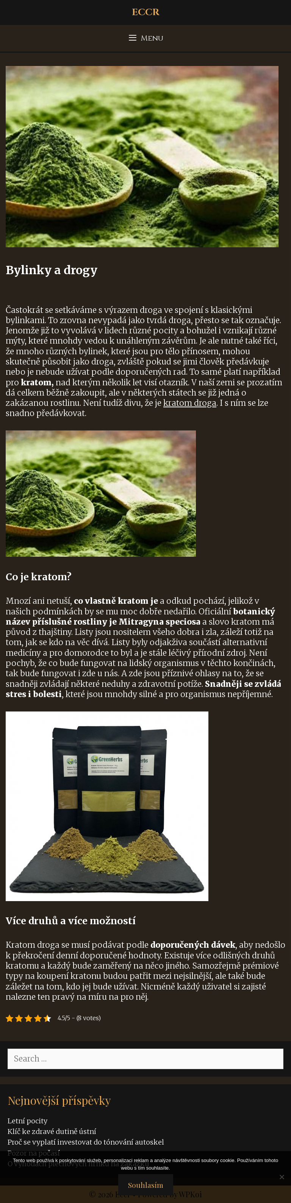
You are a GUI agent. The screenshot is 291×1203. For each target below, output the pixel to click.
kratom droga (189, 403)
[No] (281, 1177)
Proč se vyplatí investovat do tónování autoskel (86, 1142)
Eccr (146, 12)
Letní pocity (27, 1121)
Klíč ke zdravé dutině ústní (52, 1131)
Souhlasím (145, 1185)
